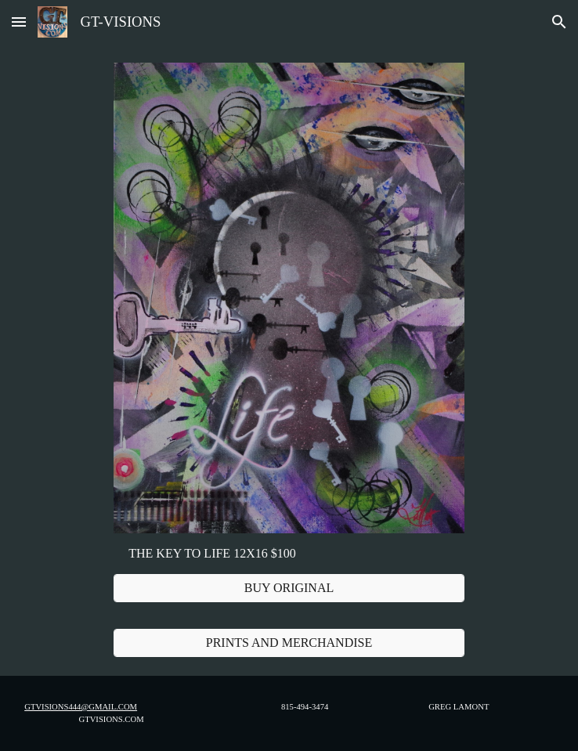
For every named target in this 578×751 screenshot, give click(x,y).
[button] (19, 21)
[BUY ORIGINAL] (289, 588)
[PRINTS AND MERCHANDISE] (289, 643)
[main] (289, 553)
